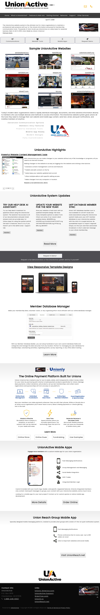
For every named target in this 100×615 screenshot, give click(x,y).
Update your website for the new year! (49, 206)
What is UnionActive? (19, 15)
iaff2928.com (23, 73)
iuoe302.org (89, 73)
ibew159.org (56, 53)
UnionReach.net (42, 601)
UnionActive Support (44, 593)
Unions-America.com (44, 591)
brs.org (58, 91)
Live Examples (76, 437)
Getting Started (52, 15)
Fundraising (58, 437)
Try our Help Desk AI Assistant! (15, 206)
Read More (6, 232)
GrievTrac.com (41, 596)
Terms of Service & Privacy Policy (58, 608)
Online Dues (41, 437)
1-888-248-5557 (11, 599)
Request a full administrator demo (36, 183)
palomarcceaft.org (87, 53)
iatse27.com (24, 91)
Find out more (7, 33)
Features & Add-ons (37, 15)
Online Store (23, 437)
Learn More (50, 354)
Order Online (70, 502)
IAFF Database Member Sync (82, 206)
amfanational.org (22, 53)
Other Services (83, 15)
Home (7, 15)
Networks (64, 15)
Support (72, 15)
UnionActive (15, 608)
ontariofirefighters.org (85, 91)
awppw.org (57, 73)
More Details (39, 502)
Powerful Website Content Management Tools (24, 154)
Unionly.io (39, 599)
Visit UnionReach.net (73, 555)
